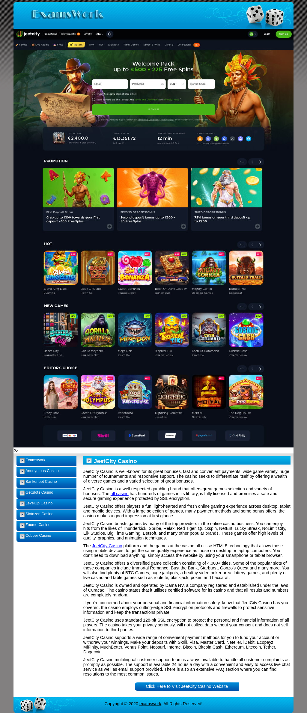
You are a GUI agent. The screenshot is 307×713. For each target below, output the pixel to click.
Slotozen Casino (39, 514)
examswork (150, 703)
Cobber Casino (38, 535)
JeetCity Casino (107, 545)
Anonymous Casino (42, 470)
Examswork (35, 460)
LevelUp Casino (38, 503)
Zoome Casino (37, 524)
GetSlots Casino (39, 492)
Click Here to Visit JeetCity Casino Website (187, 686)
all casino (120, 493)
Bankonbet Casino (41, 481)
